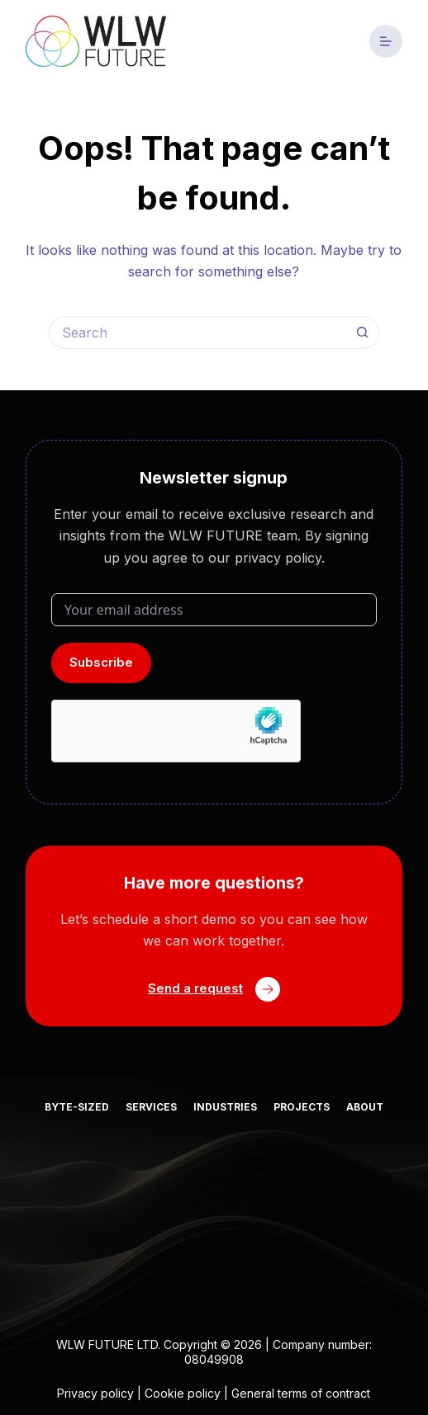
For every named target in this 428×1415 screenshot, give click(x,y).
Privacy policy (95, 1393)
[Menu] (385, 41)
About (364, 1107)
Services (151, 1107)
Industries (225, 1107)
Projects (301, 1107)
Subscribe (101, 662)
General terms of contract (300, 1393)
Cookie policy (183, 1393)
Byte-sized (77, 1107)
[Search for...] (197, 332)
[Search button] (362, 332)
